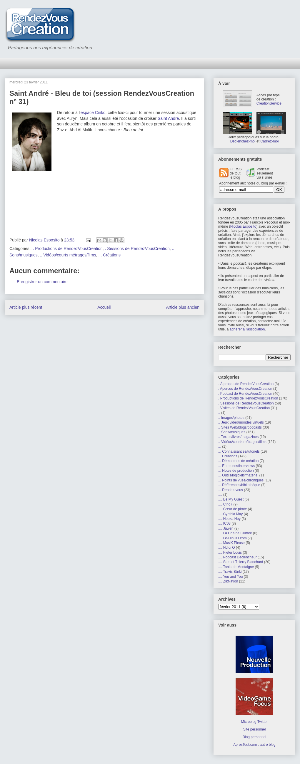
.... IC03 (224, 523)
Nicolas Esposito (243, 226)
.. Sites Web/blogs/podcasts (240, 427)
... (219, 446)
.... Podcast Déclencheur (237, 557)
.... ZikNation (228, 581)
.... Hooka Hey (229, 519)
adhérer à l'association (247, 329)
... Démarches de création (238, 461)
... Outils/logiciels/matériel (238, 475)
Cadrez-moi (269, 141)
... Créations (109, 255)
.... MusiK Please (231, 543)
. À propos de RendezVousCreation (246, 384)
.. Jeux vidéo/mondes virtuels (241, 422)
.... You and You (230, 577)
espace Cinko (93, 112)
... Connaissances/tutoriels (239, 451)
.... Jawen (225, 528)
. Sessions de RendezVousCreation (137, 248)
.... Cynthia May (230, 514)
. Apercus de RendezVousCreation (245, 389)
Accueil (104, 307)
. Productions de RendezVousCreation (67, 248)
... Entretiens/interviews (236, 466)
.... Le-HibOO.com (232, 538)
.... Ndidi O (226, 547)
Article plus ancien (182, 307)
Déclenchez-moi (243, 141)
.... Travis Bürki (229, 572)
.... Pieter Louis (230, 552)
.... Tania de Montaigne (236, 567)
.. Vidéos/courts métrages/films (68, 255)
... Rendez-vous (230, 490)
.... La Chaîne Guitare (235, 533)
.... (220, 495)
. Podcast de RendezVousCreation (245, 394)
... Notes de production (236, 471)
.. (219, 413)
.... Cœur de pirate (232, 509)
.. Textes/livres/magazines (238, 437)
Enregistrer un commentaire (42, 281)
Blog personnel (254, 737)
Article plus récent (25, 307)
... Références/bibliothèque (239, 485)
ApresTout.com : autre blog (254, 745)
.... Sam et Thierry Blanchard (240, 562)
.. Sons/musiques (231, 432)
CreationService (268, 103)
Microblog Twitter (254, 722)
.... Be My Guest (231, 499)
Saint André (168, 118)
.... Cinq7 (225, 504)
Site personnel (254, 729)
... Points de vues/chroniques (241, 480)
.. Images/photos (231, 418)
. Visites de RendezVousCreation (244, 408)
